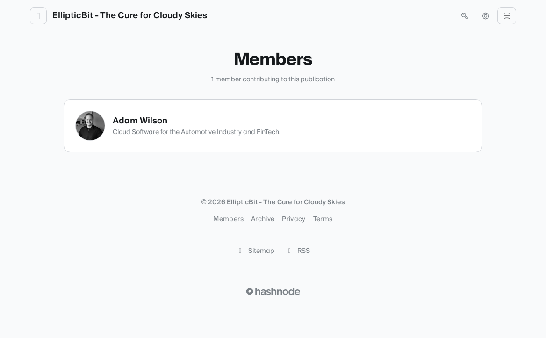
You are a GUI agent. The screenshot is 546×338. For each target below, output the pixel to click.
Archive (262, 219)
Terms (323, 219)
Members (228, 219)
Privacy (293, 219)
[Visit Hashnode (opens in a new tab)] (273, 291)
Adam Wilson (140, 121)
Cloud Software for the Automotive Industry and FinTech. (196, 132)
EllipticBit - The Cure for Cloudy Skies (129, 15)
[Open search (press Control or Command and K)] (464, 15)
